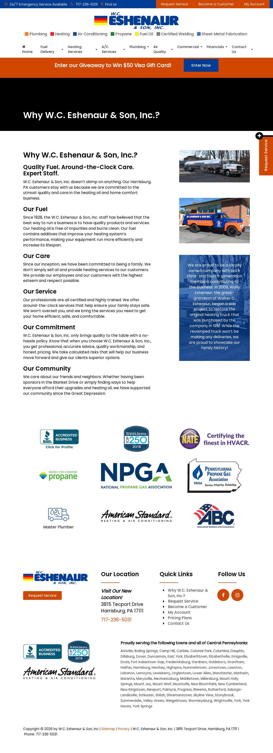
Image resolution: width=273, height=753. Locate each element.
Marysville (144, 678)
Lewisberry (161, 673)
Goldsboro (217, 662)
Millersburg (209, 678)
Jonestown (217, 667)
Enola (125, 662)
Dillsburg (127, 656)
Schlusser (146, 695)
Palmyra (169, 689)
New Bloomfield (203, 684)
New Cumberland (232, 684)
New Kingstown (133, 689)
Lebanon (128, 673)
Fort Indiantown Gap (147, 662)
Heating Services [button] (75, 49)
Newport (154, 689)
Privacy (124, 729)
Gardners (199, 662)
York (237, 700)
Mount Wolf (162, 684)
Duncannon (157, 656)
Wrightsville (223, 700)
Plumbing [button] (138, 46)
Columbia (221, 651)
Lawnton (234, 667)
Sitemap (108, 729)
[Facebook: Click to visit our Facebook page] (223, 595)
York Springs (142, 706)
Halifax (126, 667)
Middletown (189, 678)
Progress (184, 689)
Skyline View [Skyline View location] (203, 695)
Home (27, 49)
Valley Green (153, 700)
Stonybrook (224, 695)
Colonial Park (201, 651)
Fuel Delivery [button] (47, 49)
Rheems (199, 689)
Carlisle (183, 651)
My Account (254, 4)
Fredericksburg (178, 662)
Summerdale (131, 700)
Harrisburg (141, 667)
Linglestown (181, 673)
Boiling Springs (146, 651)
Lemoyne (143, 673)
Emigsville (239, 656)
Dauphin (237, 651)
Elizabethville (219, 656)
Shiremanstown (179, 695)
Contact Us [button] (239, 49)
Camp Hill (167, 651)
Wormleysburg (200, 700)
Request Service (174, 4)
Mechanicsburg (166, 678)
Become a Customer (216, 4)
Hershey (158, 667)
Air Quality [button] (159, 49)
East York (175, 656)
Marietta (128, 678)
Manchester (222, 673)
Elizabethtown (195, 656)
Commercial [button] (188, 46)
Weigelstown (176, 700)
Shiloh (160, 695)
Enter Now (201, 65)
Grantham (235, 662)
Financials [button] (215, 46)
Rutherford (217, 689)
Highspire (174, 667)
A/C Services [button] (109, 49)
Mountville (181, 684)
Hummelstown (194, 667)
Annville (127, 651)
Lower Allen (202, 673)
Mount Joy (142, 684)
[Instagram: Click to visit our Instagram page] (237, 595)
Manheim (241, 673)
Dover (141, 656)
